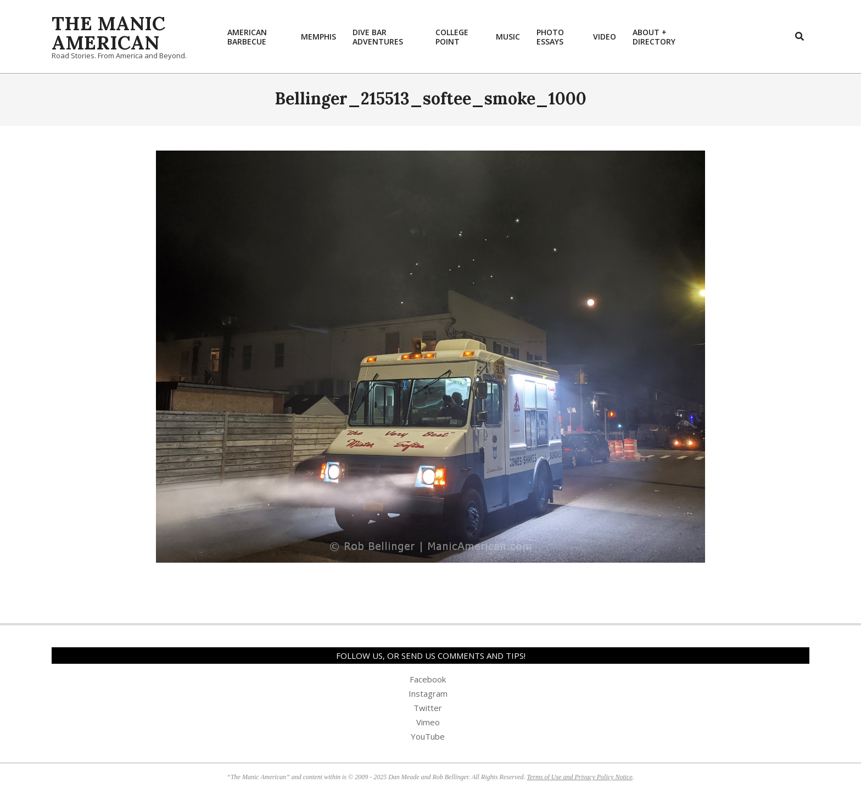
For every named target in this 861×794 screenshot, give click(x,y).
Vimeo (428, 722)
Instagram (428, 693)
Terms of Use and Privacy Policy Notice (580, 777)
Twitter (427, 707)
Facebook (428, 679)
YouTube (428, 736)
